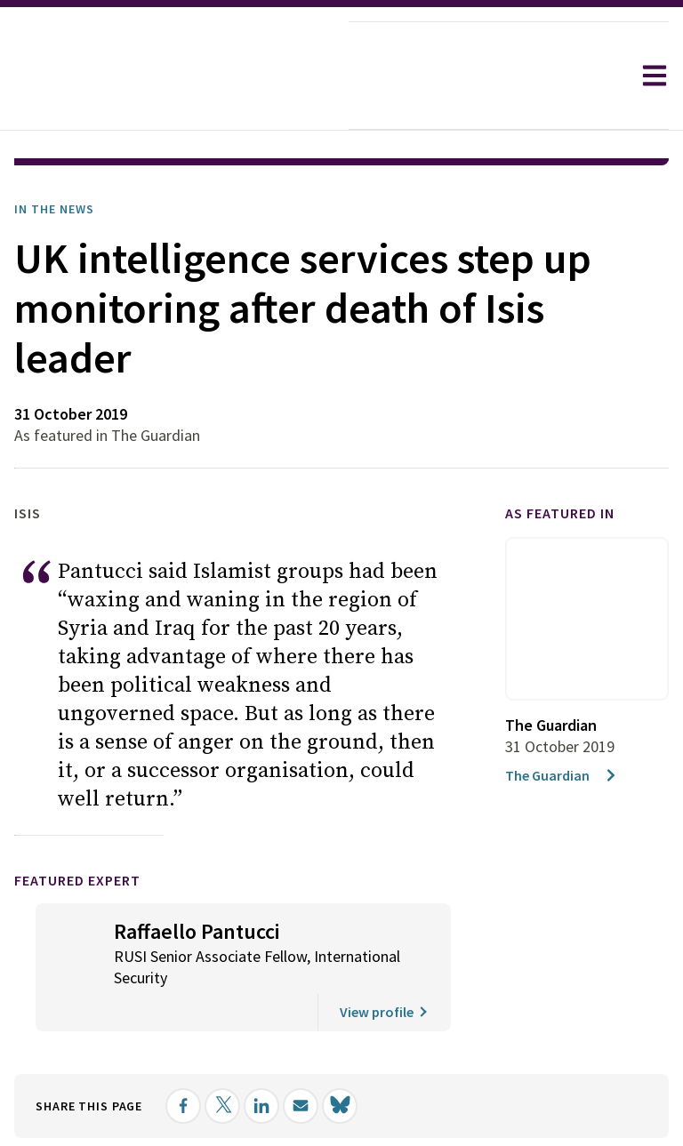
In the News (54, 209)
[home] (174, 75)
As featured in (560, 513)
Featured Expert (77, 880)
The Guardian (561, 775)
